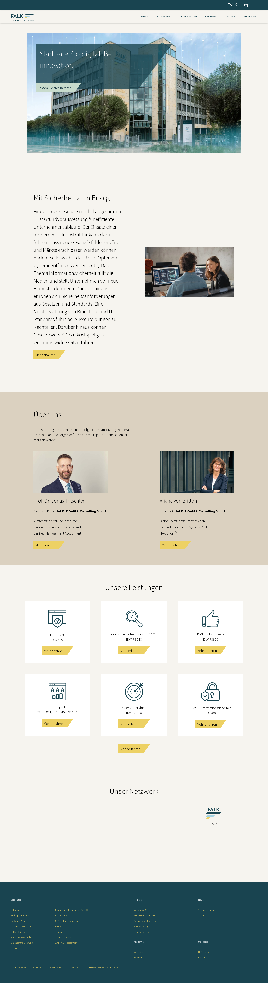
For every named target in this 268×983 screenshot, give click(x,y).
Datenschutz (75, 967)
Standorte (203, 941)
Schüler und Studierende (146, 920)
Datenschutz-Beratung (22, 942)
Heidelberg (203, 952)
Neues (144, 16)
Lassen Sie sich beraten (54, 88)
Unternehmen (188, 16)
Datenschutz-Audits (64, 937)
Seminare (138, 957)
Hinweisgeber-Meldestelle (103, 967)
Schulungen (60, 931)
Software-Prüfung (19, 920)
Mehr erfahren (46, 355)
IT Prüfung (16, 910)
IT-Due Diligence (19, 931)
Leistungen (163, 16)
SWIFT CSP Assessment (66, 942)
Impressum (55, 967)
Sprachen (249, 16)
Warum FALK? (140, 910)
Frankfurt (202, 957)
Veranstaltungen (206, 910)
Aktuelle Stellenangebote (146, 915)
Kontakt (229, 16)
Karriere (210, 16)
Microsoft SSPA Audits (21, 937)
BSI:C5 (58, 926)
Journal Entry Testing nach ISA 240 (71, 910)
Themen (202, 915)
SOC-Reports (61, 915)
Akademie (139, 941)
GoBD (14, 948)
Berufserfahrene (141, 931)
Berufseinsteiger (142, 926)
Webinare (138, 952)
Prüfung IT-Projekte (20, 915)
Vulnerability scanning (21, 926)
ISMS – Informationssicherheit (69, 920)
